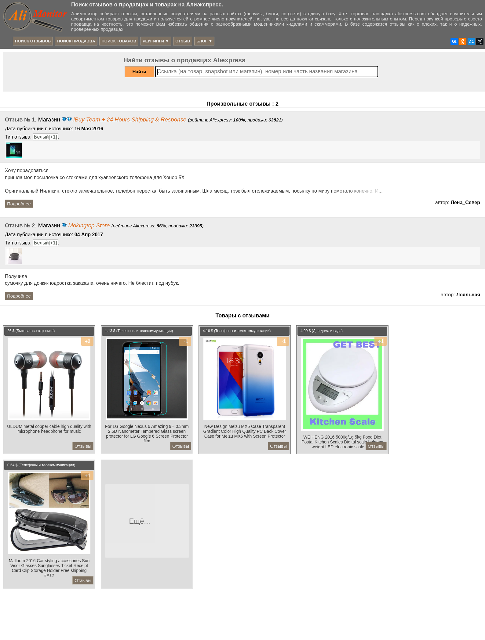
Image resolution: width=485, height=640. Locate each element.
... (380, 190)
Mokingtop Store (86, 225)
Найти (139, 71)
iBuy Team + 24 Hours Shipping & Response (124, 119)
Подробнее (19, 203)
